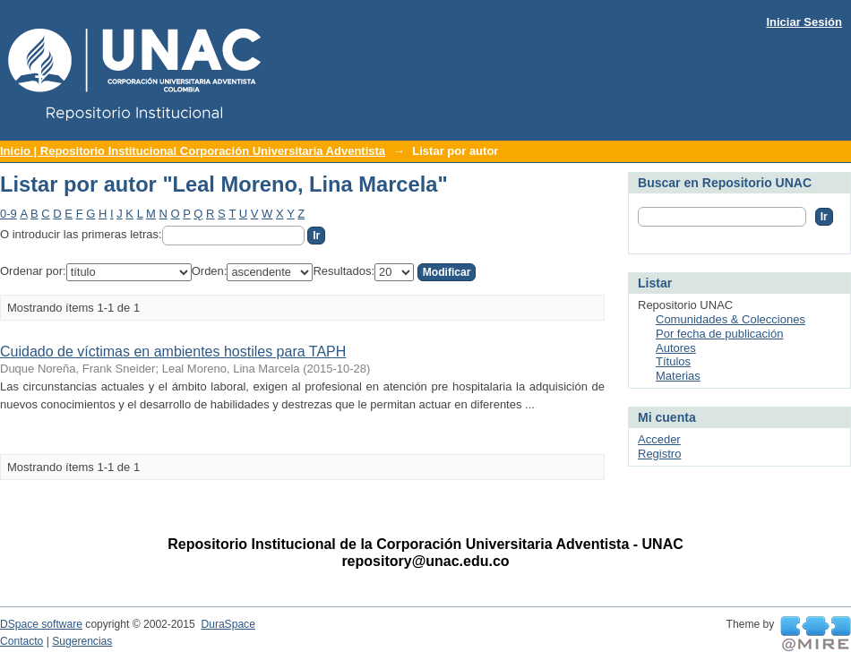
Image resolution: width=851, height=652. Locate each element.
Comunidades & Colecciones (730, 319)
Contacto (21, 641)
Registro (659, 453)
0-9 (8, 213)
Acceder (659, 439)
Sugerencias (82, 641)
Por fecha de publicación (719, 333)
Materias (678, 375)
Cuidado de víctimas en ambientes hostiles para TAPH (173, 351)
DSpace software (41, 624)
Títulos (673, 361)
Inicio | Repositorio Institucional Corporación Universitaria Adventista (192, 151)
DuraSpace (227, 624)
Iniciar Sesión (804, 22)
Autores (676, 348)
